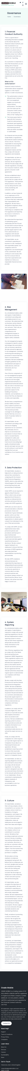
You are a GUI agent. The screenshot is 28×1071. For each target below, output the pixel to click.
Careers (3, 1052)
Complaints (4, 1039)
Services (3, 1049)
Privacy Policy (5, 1037)
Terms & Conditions (6, 1034)
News (2, 1057)
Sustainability (5, 1055)
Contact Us (6, 1023)
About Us (3, 1047)
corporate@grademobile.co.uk (9, 1068)
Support (3, 1032)
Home (9, 16)
